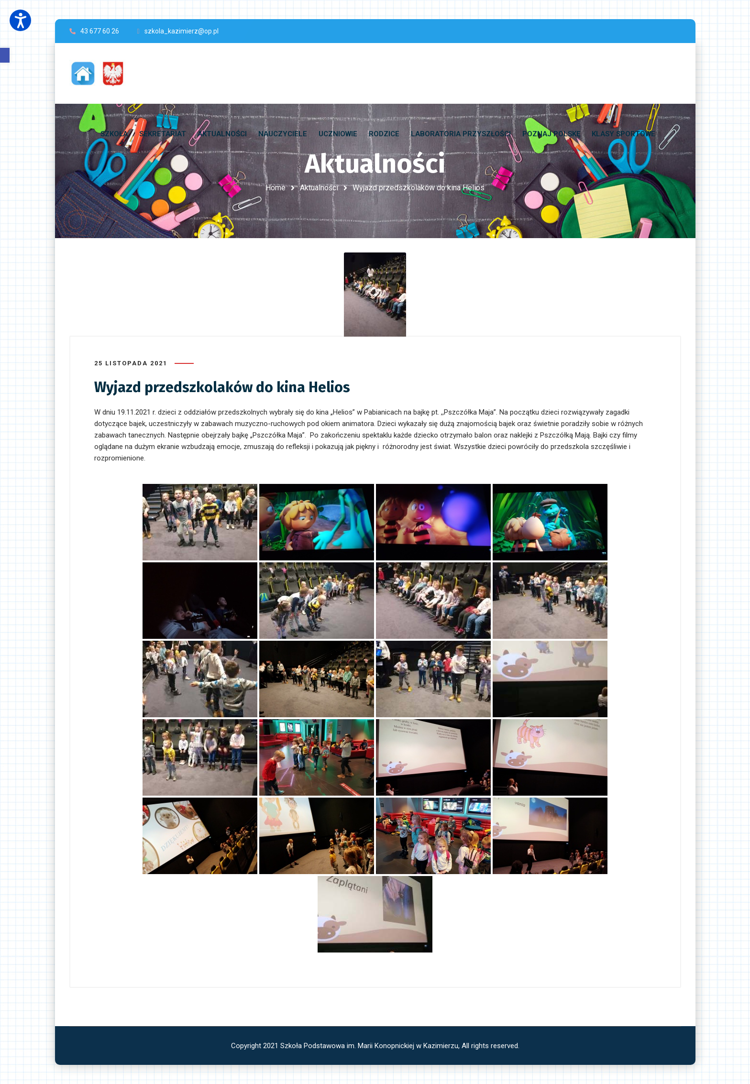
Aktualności (319, 187)
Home (275, 187)
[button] (5, 55)
